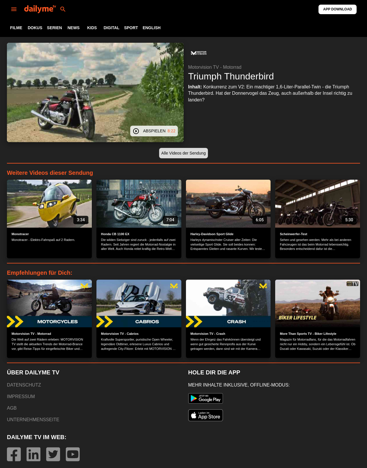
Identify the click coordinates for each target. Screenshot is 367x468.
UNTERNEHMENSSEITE (33, 419)
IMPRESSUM (21, 396)
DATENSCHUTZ (24, 384)
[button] (198, 53)
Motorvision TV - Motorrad (215, 67)
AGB (12, 408)
